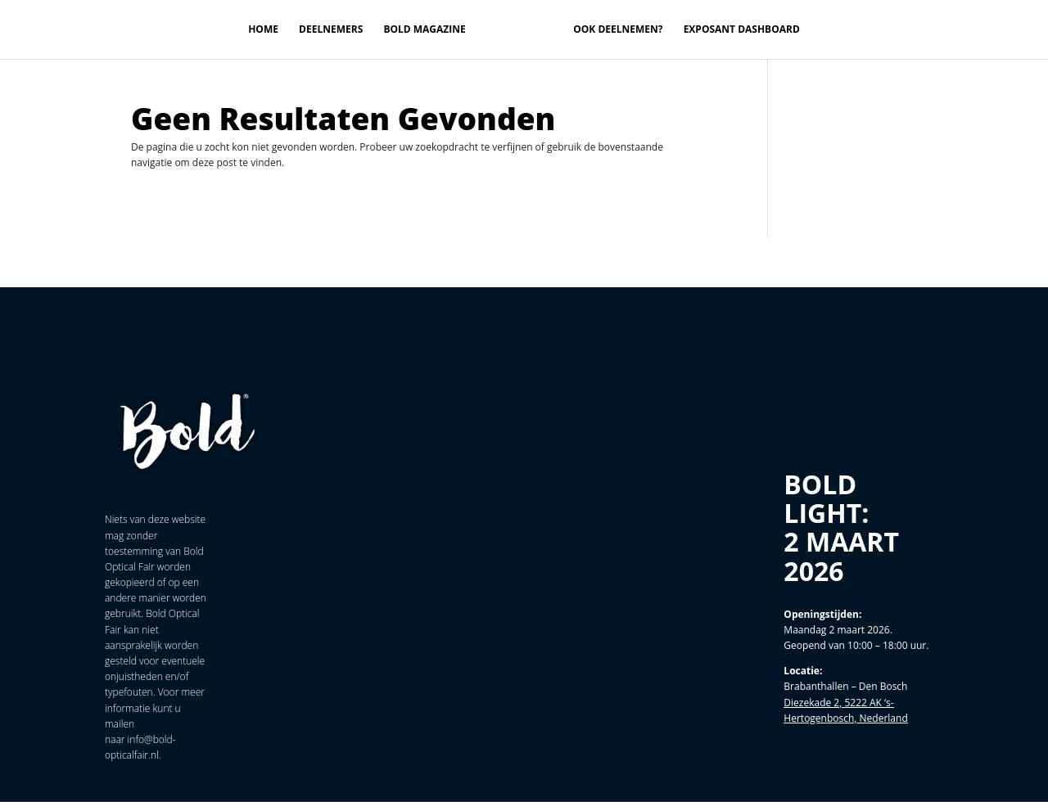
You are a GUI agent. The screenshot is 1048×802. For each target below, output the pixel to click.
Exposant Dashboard (742, 30)
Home (263, 30)
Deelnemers (331, 30)
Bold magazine (424, 30)
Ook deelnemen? (617, 30)
